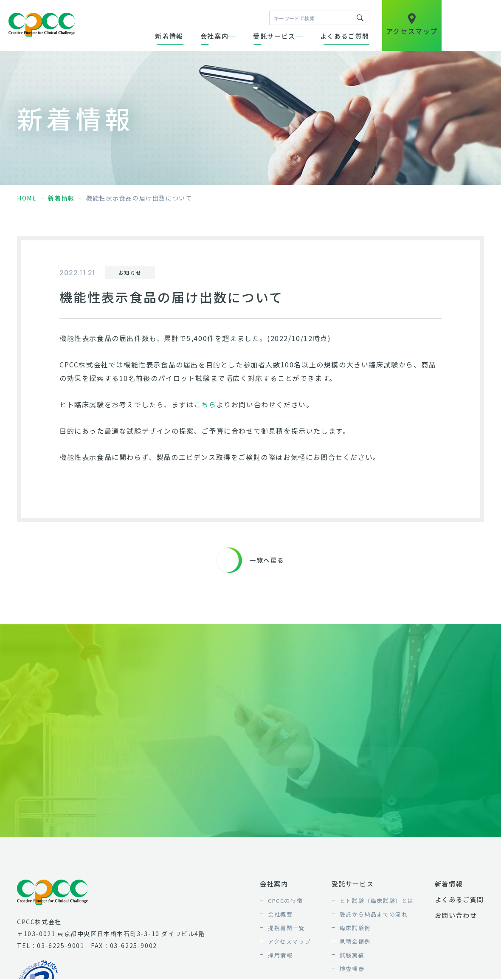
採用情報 (280, 955)
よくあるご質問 (344, 35)
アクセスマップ (289, 941)
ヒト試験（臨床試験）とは (377, 901)
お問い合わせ (456, 915)
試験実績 (352, 955)
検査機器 (352, 969)
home (27, 198)
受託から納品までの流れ (374, 914)
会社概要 (280, 914)
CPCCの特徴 (285, 901)
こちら (205, 404)
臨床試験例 (355, 928)
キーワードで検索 (360, 18)
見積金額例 (355, 941)
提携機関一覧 (286, 928)
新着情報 (169, 35)
